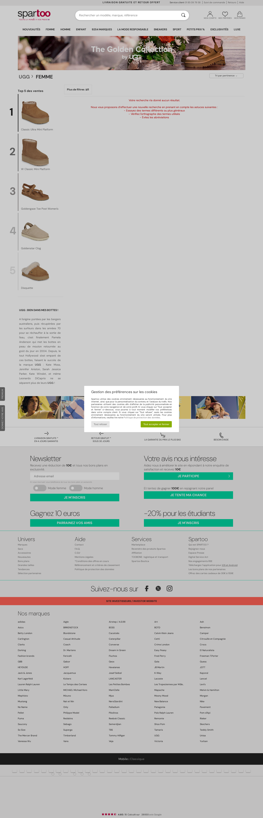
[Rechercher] (183, 15)
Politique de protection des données (142, 417)
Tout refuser (100, 424)
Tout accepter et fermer (156, 424)
